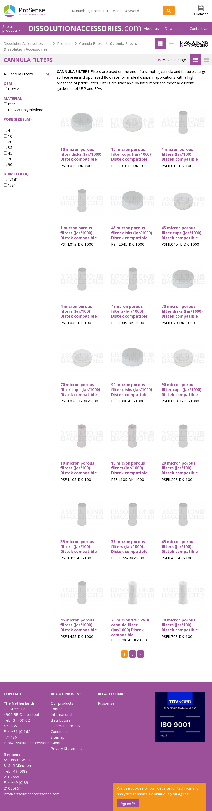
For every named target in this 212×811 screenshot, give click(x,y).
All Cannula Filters (18, 73)
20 (8, 141)
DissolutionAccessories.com (27, 43)
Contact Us (199, 28)
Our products (62, 703)
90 (8, 164)
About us (151, 28)
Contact (57, 708)
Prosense (106, 703)
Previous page (171, 59)
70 (8, 158)
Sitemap (58, 737)
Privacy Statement (66, 748)
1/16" (10, 179)
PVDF (10, 104)
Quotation (201, 14)
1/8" (9, 185)
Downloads (174, 28)
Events (57, 742)
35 (8, 147)
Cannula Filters (91, 43)
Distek (11, 88)
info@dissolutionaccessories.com (32, 742)
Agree (128, 803)
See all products (11, 28)
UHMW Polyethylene (23, 109)
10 (8, 136)
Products (65, 43)
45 (8, 153)
